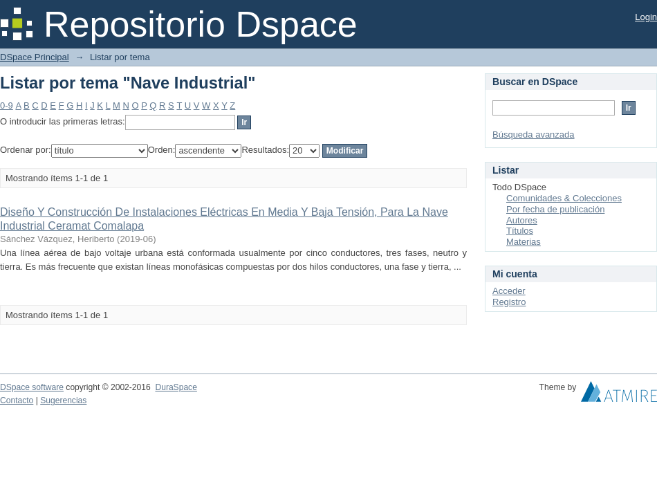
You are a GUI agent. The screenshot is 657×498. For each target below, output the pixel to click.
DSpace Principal (34, 57)
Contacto (16, 400)
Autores (521, 220)
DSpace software (32, 387)
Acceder (509, 291)
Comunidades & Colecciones (564, 198)
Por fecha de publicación (555, 209)
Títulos (519, 230)
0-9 (6, 105)
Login (646, 17)
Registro (509, 302)
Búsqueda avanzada (533, 134)
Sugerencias (63, 400)
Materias (523, 242)
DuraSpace (175, 387)
